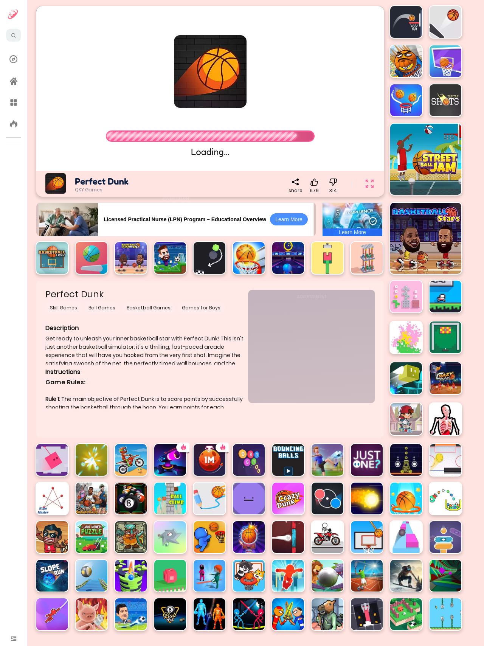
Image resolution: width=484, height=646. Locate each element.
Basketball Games (149, 307)
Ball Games (101, 307)
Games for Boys (201, 307)
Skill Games (63, 307)
